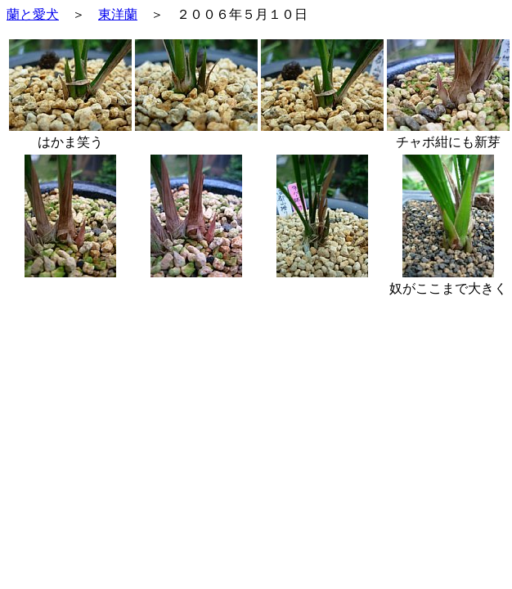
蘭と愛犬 (33, 14)
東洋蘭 (117, 14)
